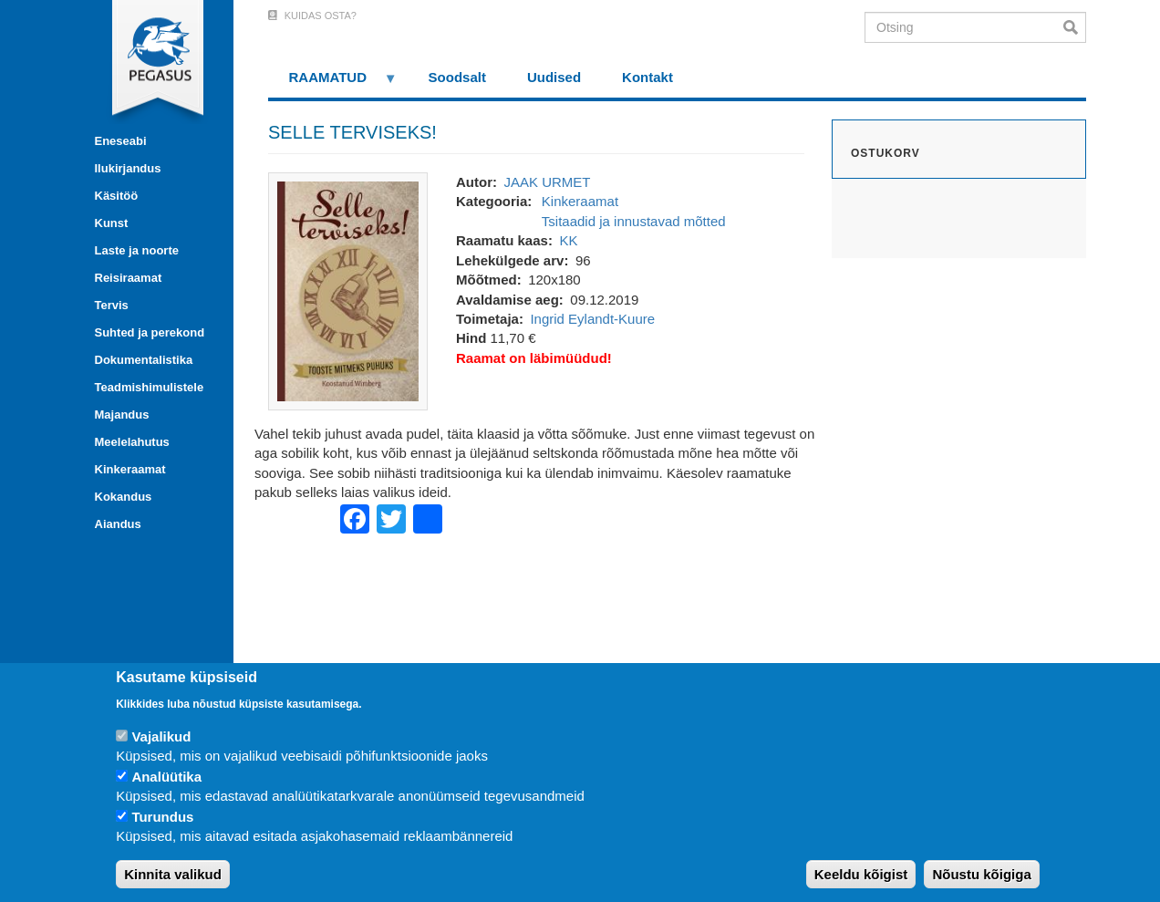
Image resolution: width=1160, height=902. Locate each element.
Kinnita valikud (173, 874)
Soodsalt (457, 77)
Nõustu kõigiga (981, 874)
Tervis (112, 305)
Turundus (162, 816)
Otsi (1074, 27)
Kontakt (647, 77)
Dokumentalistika (144, 360)
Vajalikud (161, 736)
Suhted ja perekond (150, 332)
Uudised (554, 77)
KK (568, 240)
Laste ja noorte (137, 250)
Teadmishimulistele (149, 387)
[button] (348, 289)
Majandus (122, 414)
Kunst (112, 223)
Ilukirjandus (128, 168)
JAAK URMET (546, 182)
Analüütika (166, 776)
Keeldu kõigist (861, 874)
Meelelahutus (132, 442)
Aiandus (118, 524)
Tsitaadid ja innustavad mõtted (634, 221)
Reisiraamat (128, 278)
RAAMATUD (333, 83)
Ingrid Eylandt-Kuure (592, 319)
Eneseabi (121, 141)
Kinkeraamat (130, 469)
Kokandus (123, 496)
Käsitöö (117, 195)
